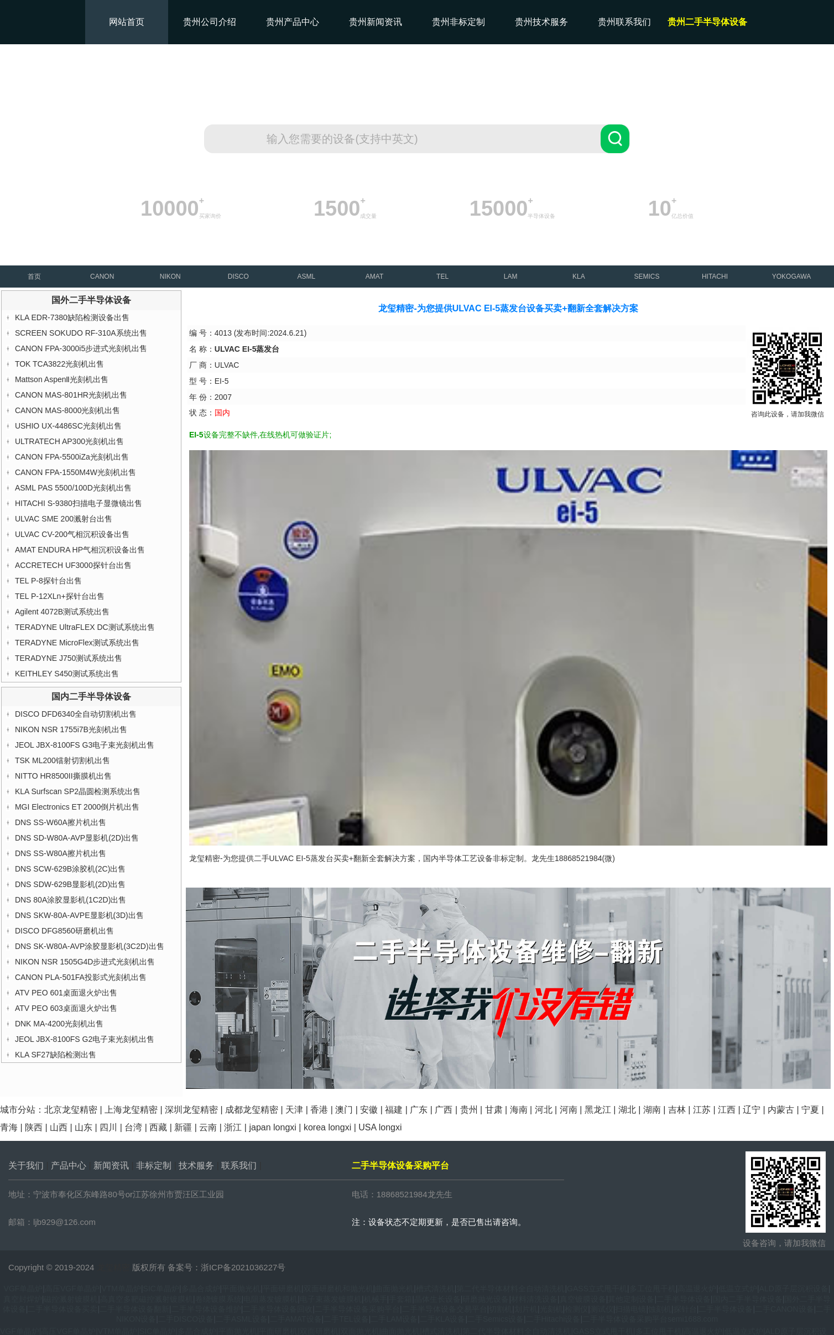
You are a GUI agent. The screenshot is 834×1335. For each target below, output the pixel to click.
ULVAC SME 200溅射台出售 (63, 518)
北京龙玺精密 (70, 1109)
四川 (108, 1127)
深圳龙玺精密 (191, 1109)
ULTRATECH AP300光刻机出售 (69, 441)
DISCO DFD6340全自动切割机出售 (76, 714)
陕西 (34, 1127)
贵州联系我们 (624, 22)
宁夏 (810, 1109)
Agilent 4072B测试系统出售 (62, 611)
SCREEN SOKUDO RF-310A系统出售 (81, 332)
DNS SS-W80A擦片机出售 (60, 853)
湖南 (652, 1109)
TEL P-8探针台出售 (48, 580)
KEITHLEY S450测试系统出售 (67, 673)
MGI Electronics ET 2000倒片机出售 (77, 806)
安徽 (369, 1109)
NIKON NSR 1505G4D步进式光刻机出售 (85, 961)
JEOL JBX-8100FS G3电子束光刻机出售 (84, 744)
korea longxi (327, 1127)
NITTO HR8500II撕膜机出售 (63, 775)
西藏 (158, 1127)
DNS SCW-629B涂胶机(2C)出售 (70, 868)
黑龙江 (598, 1109)
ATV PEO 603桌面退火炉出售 (66, 1008)
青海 (9, 1127)
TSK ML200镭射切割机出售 (62, 760)
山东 (83, 1127)
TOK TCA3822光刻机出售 (59, 363)
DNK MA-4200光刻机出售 (59, 1023)
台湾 (133, 1127)
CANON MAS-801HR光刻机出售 (71, 394)
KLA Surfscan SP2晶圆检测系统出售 (77, 791)
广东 (419, 1109)
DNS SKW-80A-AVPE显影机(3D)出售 (79, 915)
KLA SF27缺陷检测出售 (55, 1054)
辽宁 (751, 1109)
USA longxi (380, 1127)
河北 (543, 1109)
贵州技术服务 (541, 22)
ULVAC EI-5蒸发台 (301, 858)
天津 (294, 1109)
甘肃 (494, 1109)
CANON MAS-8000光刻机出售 (68, 410)
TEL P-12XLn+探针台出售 (60, 596)
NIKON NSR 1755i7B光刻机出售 (71, 729)
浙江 (233, 1127)
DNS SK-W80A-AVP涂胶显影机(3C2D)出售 (89, 946)
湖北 (627, 1109)
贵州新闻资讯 (375, 22)
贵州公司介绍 (209, 22)
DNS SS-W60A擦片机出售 (60, 822)
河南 (568, 1109)
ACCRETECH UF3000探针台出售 (73, 565)
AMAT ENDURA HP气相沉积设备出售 (80, 549)
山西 (58, 1127)
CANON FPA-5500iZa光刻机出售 (72, 456)
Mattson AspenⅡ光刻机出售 (62, 379)
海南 (519, 1109)
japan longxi (272, 1127)
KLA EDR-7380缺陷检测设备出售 (72, 317)
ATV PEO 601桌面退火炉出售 (66, 992)
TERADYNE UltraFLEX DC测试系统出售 (85, 627)
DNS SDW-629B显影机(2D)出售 (70, 884)
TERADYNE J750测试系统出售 (68, 658)
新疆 (183, 1127)
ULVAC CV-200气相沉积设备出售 (72, 534)
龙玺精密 (113, 1267)
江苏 (702, 1109)
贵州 (469, 1109)
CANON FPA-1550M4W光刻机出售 (75, 472)
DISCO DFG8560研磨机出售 (64, 930)
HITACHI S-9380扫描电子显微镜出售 (78, 503)
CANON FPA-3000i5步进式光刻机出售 (81, 348)
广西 (443, 1109)
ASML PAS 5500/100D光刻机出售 (73, 487)
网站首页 (126, 22)
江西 (727, 1109)
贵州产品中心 (292, 22)
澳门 (344, 1109)
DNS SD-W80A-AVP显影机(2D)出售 (77, 837)
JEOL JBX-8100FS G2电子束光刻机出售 (84, 1039)
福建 (394, 1109)
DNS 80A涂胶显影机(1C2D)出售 (70, 899)
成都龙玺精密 (251, 1109)
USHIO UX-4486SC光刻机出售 (68, 425)
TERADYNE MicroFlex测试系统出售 (77, 642)
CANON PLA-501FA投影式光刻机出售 (81, 977)
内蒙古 (781, 1109)
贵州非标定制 (458, 22)
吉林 (677, 1109)
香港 (319, 1109)
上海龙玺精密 (131, 1109)
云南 (208, 1127)
